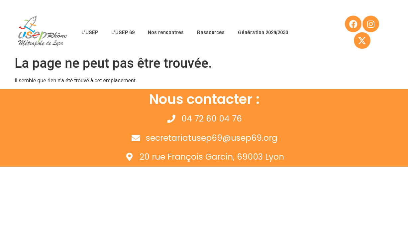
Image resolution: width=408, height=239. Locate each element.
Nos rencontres (166, 32)
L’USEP (89, 32)
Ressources (211, 32)
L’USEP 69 (123, 32)
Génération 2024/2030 (263, 32)
